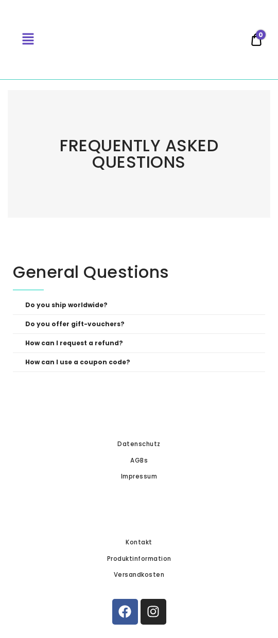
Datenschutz (139, 444)
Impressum (139, 476)
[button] (139, 305)
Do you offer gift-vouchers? (75, 324)
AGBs (139, 460)
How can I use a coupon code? (77, 362)
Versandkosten (139, 575)
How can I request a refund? (74, 343)
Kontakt (139, 542)
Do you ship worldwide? (66, 304)
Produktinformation (139, 559)
